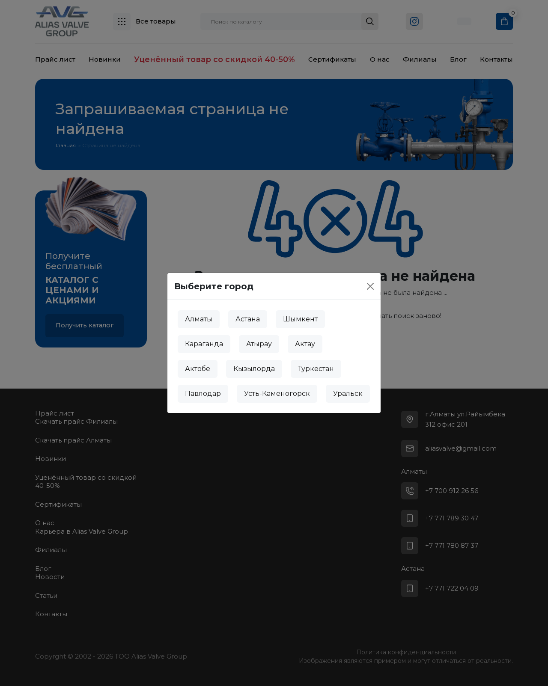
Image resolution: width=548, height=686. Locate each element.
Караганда (204, 344)
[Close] (370, 286)
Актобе (197, 369)
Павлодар (203, 393)
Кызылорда (254, 369)
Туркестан (316, 369)
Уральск (348, 393)
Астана (247, 319)
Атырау (259, 344)
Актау (305, 344)
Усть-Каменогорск (277, 393)
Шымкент (300, 319)
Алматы (198, 319)
